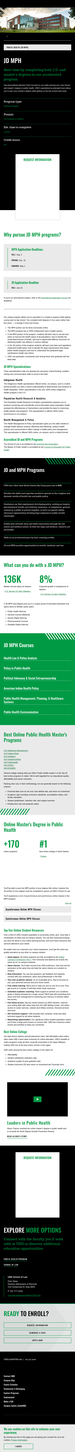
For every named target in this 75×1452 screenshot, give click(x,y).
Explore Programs (11, 1393)
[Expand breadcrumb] (7, 36)
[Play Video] (37, 1099)
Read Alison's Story (17, 1136)
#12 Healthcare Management (16, 751)
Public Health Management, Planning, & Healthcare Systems (36, 700)
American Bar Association (47, 444)
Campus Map (9, 1380)
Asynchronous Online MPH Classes (37, 910)
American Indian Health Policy (36, 688)
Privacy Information (19, 1440)
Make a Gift (9, 1401)
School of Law (11, 1264)
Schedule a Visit (37, 1332)
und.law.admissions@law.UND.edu (24, 1295)
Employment (9, 1397)
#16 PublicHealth (11, 762)
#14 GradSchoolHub (12, 759)
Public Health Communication (36, 712)
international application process (54, 298)
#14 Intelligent (10, 757)
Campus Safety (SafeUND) (15, 1405)
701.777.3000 (30, 1359)
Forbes (43, 856)
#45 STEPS (9, 765)
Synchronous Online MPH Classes (37, 919)
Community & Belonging (14, 1388)
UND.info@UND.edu (13, 1359)
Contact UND (9, 1376)
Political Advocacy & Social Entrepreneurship (36, 678)
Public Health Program (15, 1259)
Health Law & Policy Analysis (36, 658)
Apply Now (37, 1340)
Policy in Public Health (36, 668)
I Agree (24, 1446)
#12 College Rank (11, 754)
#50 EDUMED (10, 768)
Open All (68, 903)
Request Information (37, 1325)
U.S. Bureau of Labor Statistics (18, 591)
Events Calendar (11, 1384)
